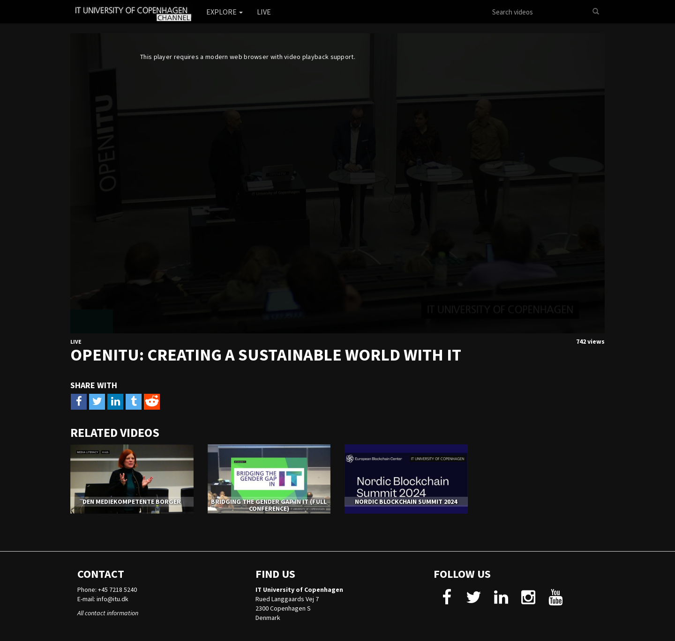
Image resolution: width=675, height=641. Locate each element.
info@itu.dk (112, 599)
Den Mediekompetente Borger (131, 501)
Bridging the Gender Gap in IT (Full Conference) (269, 505)
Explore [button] (224, 11)
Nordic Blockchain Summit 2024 (406, 501)
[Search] (596, 11)
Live (264, 11)
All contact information (107, 613)
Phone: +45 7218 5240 (107, 589)
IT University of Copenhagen (299, 589)
